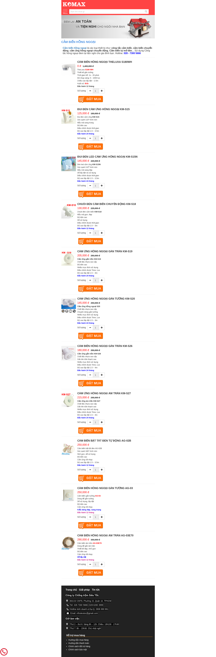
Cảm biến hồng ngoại (75, 48)
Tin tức (96, 589)
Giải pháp (84, 589)
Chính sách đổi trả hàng (79, 646)
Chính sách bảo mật (77, 649)
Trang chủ (71, 589)
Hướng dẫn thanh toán (78, 643)
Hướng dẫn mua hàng (78, 640)
